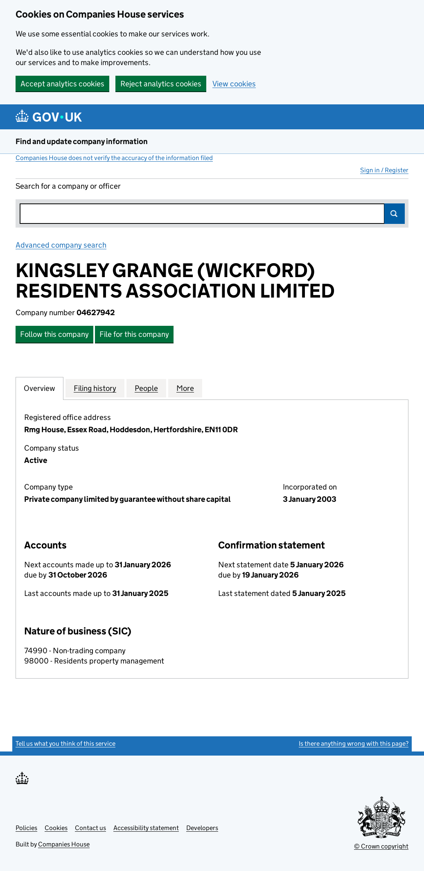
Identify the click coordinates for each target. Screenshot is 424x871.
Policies (26, 828)
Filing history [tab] (95, 388)
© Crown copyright (381, 846)
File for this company (134, 334)
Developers (202, 828)
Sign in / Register (384, 170)
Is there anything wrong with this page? (353, 743)
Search (394, 213)
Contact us (90, 828)
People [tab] (146, 388)
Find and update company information (82, 141)
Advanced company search (61, 245)
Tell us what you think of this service (65, 743)
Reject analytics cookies (160, 83)
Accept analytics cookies (62, 83)
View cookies (234, 84)
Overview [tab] (39, 388)
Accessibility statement (146, 828)
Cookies (56, 828)
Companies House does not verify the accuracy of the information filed (114, 158)
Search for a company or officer (68, 186)
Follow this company (54, 334)
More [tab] (185, 388)
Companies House (64, 844)
